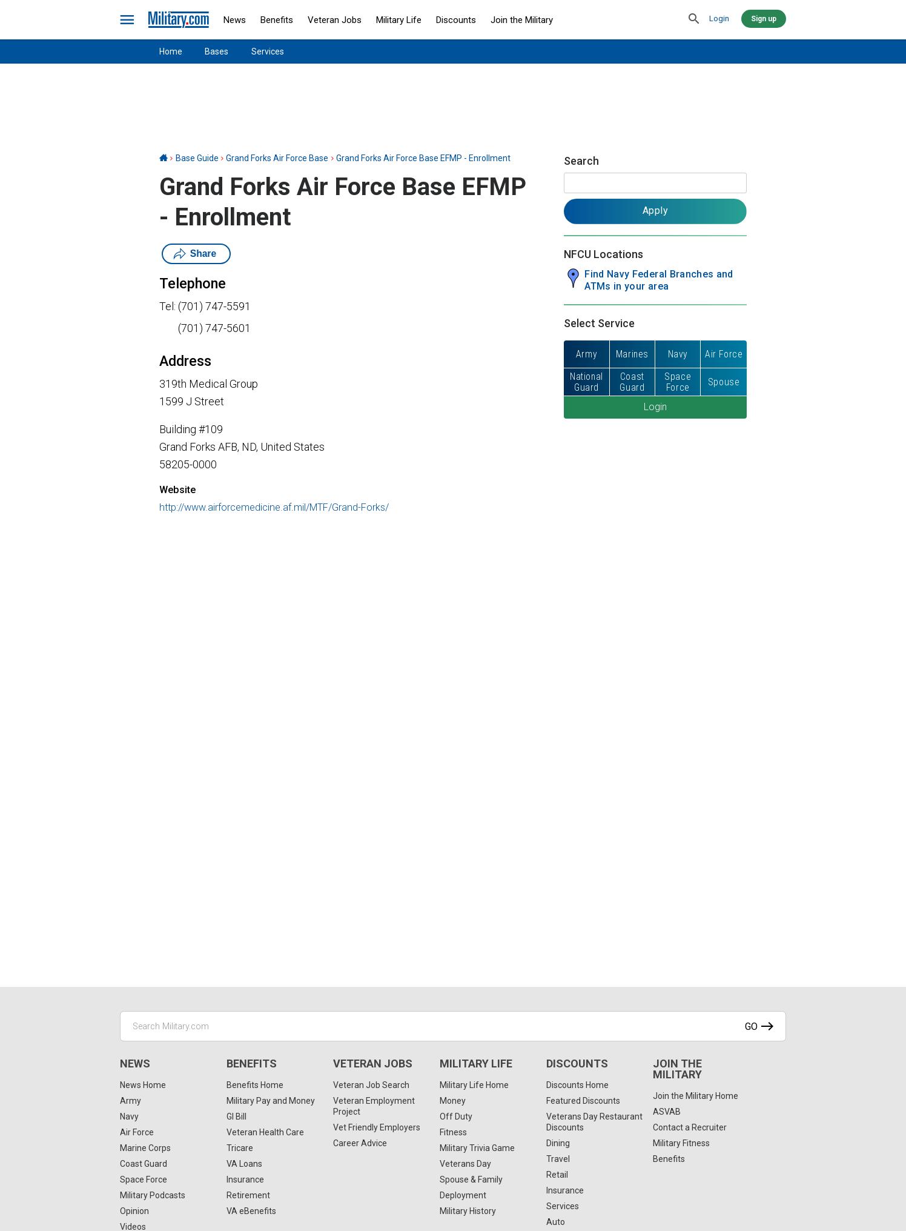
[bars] (127, 20)
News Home (143, 1085)
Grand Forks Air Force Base (277, 158)
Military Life (399, 20)
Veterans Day (465, 1164)
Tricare (239, 1148)
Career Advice (360, 1143)
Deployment (463, 1195)
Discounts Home (577, 1085)
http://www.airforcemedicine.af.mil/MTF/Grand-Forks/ (274, 507)
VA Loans (244, 1164)
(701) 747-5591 (214, 306)
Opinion (134, 1211)
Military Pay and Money (270, 1101)
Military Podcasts (152, 1195)
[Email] (14, 640)
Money (453, 1101)
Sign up (763, 19)
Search (581, 160)
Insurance (245, 1179)
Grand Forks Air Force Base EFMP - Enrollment (423, 158)
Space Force (143, 1179)
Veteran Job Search (371, 1085)
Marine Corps (145, 1148)
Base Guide (197, 158)
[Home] (163, 158)
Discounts (456, 20)
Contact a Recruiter (690, 1127)
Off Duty (456, 1116)
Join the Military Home (695, 1096)
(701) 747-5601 (214, 328)
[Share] (14, 664)
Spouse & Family (471, 1179)
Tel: (167, 306)
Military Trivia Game (477, 1148)
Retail (557, 1175)
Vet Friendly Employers (376, 1127)
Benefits (276, 20)
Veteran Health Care (265, 1132)
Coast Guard (143, 1164)
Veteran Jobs (335, 20)
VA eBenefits (251, 1211)
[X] (14, 592)
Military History (468, 1211)
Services (267, 51)
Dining (558, 1143)
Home (170, 51)
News (234, 20)
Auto (555, 1222)
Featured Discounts (583, 1101)
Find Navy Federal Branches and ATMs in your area (658, 280)
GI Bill (236, 1116)
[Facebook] (14, 568)
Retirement (248, 1195)
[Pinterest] (14, 616)
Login (719, 18)
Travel (558, 1159)
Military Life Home (474, 1085)
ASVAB (667, 1112)
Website (177, 490)
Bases (216, 51)
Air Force (137, 1132)
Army (130, 1101)
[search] (694, 19)
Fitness (453, 1132)
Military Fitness (681, 1143)
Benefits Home (254, 1085)
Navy (129, 1116)
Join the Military (522, 20)
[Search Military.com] (453, 1026)
